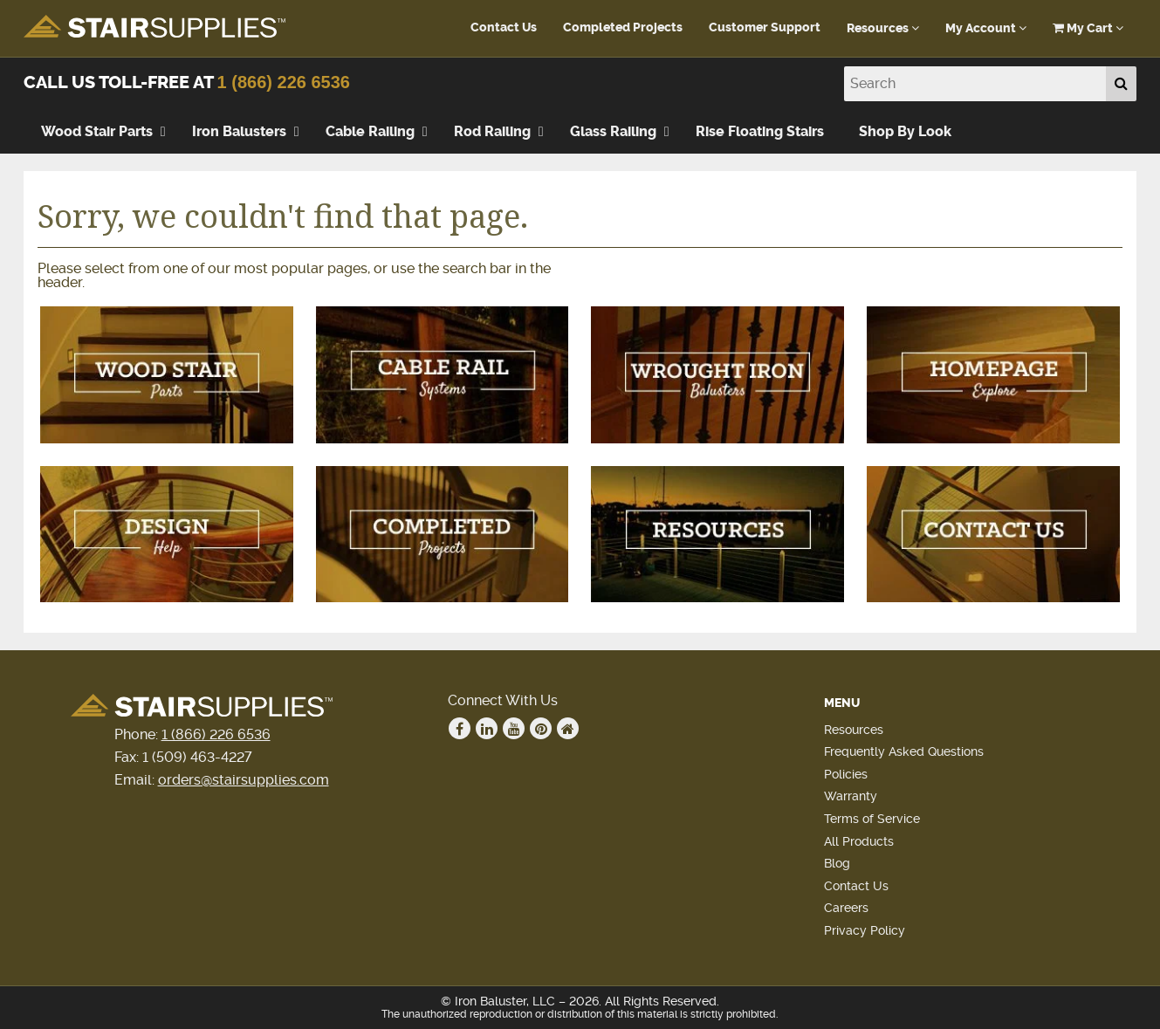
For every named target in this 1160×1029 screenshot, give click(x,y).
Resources (883, 28)
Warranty (850, 796)
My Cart (1088, 28)
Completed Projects (623, 27)
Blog (837, 863)
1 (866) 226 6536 (283, 82)
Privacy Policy (864, 930)
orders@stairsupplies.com (243, 780)
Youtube (514, 729)
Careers (846, 908)
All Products (859, 841)
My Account (985, 28)
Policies (846, 774)
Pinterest (541, 729)
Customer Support (764, 27)
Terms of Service (872, 819)
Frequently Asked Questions (904, 751)
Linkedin (487, 729)
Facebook (460, 729)
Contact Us (503, 27)
